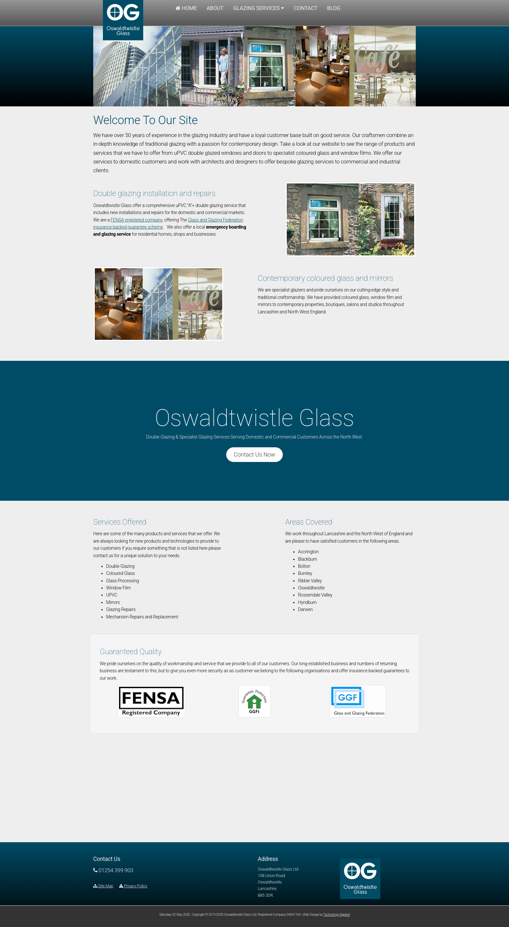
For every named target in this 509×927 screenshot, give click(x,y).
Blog (333, 8)
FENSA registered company (136, 219)
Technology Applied (337, 914)
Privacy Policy (133, 885)
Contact (305, 8)
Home (186, 8)
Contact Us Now (254, 454)
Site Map (103, 885)
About (214, 8)
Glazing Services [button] (258, 8)
